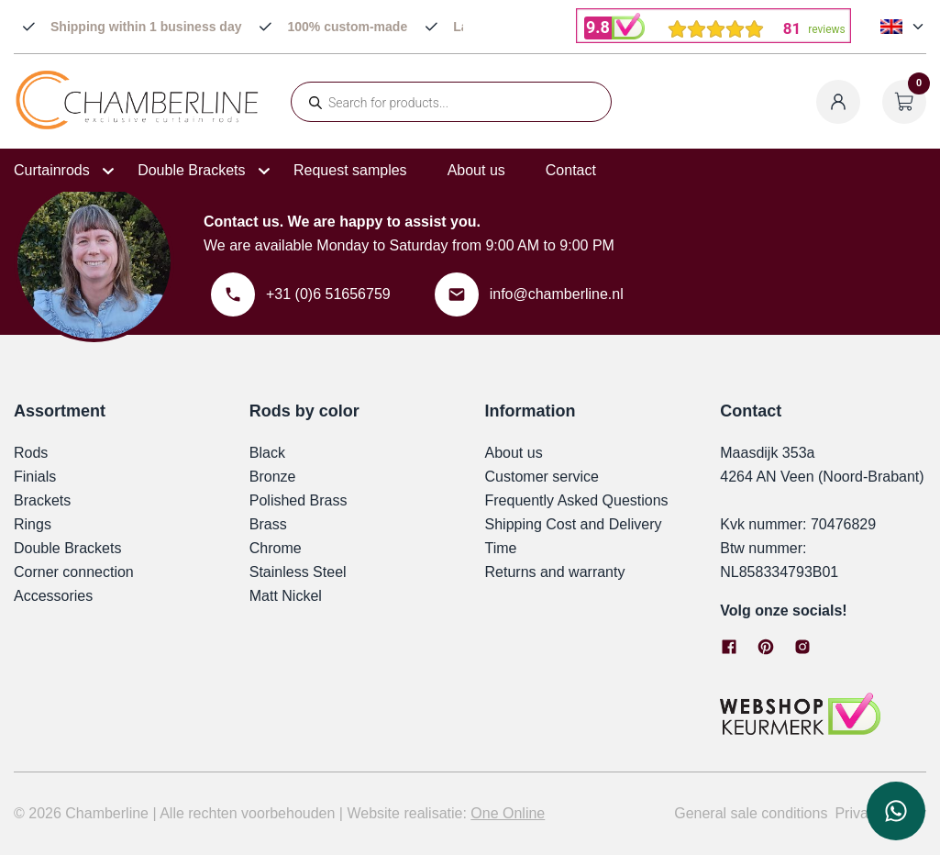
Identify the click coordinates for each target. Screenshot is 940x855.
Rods (31, 453)
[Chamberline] (137, 126)
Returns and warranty (555, 572)
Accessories (53, 596)
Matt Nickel (285, 596)
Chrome (275, 548)
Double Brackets (191, 170)
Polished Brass (298, 500)
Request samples (350, 170)
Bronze (272, 476)
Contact (571, 170)
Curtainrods (52, 170)
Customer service (542, 476)
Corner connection (74, 572)
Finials (35, 476)
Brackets (42, 500)
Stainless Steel (298, 572)
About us (476, 170)
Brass (268, 524)
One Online (507, 813)
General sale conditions (750, 813)
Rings (32, 524)
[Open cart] (904, 102)
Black (267, 453)
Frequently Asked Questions (577, 500)
